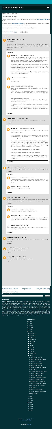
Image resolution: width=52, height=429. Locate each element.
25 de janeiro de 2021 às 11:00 (27, 128)
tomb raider (19, 304)
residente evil (6, 306)
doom (29, 307)
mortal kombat (42, 303)
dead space (33, 307)
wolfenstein (44, 307)
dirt (45, 310)
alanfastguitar (14, 215)
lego (32, 303)
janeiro (31, 355)
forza (16, 301)
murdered (4, 313)
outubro (32, 337)
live (3, 301)
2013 (29, 410)
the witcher (30, 310)
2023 (29, 327)
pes (7, 304)
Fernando (13, 186)
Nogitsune (9, 167)
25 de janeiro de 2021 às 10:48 (27, 177)
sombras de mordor (40, 308)
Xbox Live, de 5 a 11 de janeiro (36, 389)
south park (21, 310)
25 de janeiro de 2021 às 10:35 (22, 118)
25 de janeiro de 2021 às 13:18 (21, 197)
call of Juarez (7, 315)
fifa (7, 303)
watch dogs (12, 304)
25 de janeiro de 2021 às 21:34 (25, 215)
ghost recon (11, 308)
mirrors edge (14, 313)
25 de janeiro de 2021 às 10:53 (27, 55)
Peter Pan (9, 256)
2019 (29, 398)
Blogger (29, 424)
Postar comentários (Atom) (12, 291)
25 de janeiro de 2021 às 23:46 (21, 225)
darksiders (4, 310)
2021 (29, 331)
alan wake (35, 310)
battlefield (19, 303)
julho (31, 343)
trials (36, 311)
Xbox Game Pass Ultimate (42, 19)
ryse (19, 312)
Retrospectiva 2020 (33, 393)
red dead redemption (28, 306)
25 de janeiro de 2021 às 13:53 (27, 209)
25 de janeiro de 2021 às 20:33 (21, 248)
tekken (25, 310)
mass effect (27, 304)
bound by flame (23, 311)
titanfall (12, 306)
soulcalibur (22, 312)
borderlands (12, 303)
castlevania (16, 307)
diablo (3, 307)
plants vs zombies (10, 312)
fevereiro (32, 353)
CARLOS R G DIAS (15, 86)
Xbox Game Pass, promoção (35, 363)
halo (40, 301)
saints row (47, 308)
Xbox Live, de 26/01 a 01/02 (35, 361)
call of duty (31, 301)
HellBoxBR (9, 237)
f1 (40, 307)
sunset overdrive (23, 307)
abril (31, 349)
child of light (25, 315)
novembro (32, 335)
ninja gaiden (29, 312)
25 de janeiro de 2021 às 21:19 (19, 256)
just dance (47, 306)
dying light (10, 311)
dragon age (46, 304)
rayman (6, 311)
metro (18, 311)
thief (16, 312)
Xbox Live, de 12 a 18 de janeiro (36, 379)
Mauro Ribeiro (14, 55)
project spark (20, 313)
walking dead (41, 310)
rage (49, 312)
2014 (29, 408)
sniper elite (40, 311)
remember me (31, 313)
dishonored (10, 310)
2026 (29, 321)
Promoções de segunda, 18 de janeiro (38, 371)
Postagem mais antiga (43, 289)
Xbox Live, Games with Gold (35, 357)
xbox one (38, 306)
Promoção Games (13, 7)
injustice (34, 304)
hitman (14, 311)
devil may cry (18, 308)
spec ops (36, 313)
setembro (32, 339)
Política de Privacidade (26, 420)
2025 (29, 323)
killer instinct (8, 307)
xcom (12, 307)
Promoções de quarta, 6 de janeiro (37, 385)
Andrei (12, 225)
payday (25, 313)
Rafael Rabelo (10, 197)
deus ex (38, 307)
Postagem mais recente (10, 289)
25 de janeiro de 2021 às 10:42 (19, 167)
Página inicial (26, 289)
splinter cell (16, 310)
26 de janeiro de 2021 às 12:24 (26, 86)
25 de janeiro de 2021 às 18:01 (23, 186)
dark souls (18, 306)
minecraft (42, 306)
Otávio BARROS (10, 248)
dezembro (32, 333)
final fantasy (32, 308)
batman (44, 301)
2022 (29, 329)
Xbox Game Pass (33, 369)
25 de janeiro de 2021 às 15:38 (19, 237)
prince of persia (42, 313)
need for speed (24, 308)
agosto (31, 341)
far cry (37, 301)
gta (30, 303)
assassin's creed (9, 301)
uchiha (8, 39)
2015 (29, 406)
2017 (29, 402)
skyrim (8, 313)
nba (34, 306)
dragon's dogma (31, 311)
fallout (36, 303)
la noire (34, 312)
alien (22, 306)
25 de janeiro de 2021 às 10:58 (21, 78)
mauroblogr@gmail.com (28, 419)
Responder (9, 49)
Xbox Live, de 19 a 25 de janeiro (36, 373)
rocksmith (42, 312)
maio (31, 347)
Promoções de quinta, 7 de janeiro (37, 381)
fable (7, 308)
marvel (38, 312)
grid (46, 312)
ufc (46, 311)
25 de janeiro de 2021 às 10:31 (17, 39)
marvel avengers (14, 315)
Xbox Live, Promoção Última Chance (37, 391)
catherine (31, 315)
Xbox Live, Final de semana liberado (37, 377)
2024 (29, 325)
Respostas (10, 52)
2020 (29, 396)
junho (31, 345)
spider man (20, 315)
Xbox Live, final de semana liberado (37, 359)
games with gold (23, 301)
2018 (29, 400)
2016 (29, 404)
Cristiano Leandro (11, 118)
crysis (44, 311)
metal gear (26, 303)
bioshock (39, 304)
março (31, 351)
